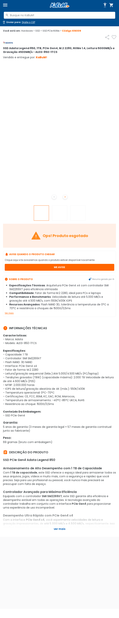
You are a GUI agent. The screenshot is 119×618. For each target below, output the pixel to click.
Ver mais (9, 313)
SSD (38, 30)
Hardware (28, 30)
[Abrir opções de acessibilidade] (105, 5)
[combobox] (59, 15)
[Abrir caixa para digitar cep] (18, 22)
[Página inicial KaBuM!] (60, 5)
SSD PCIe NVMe (52, 30)
